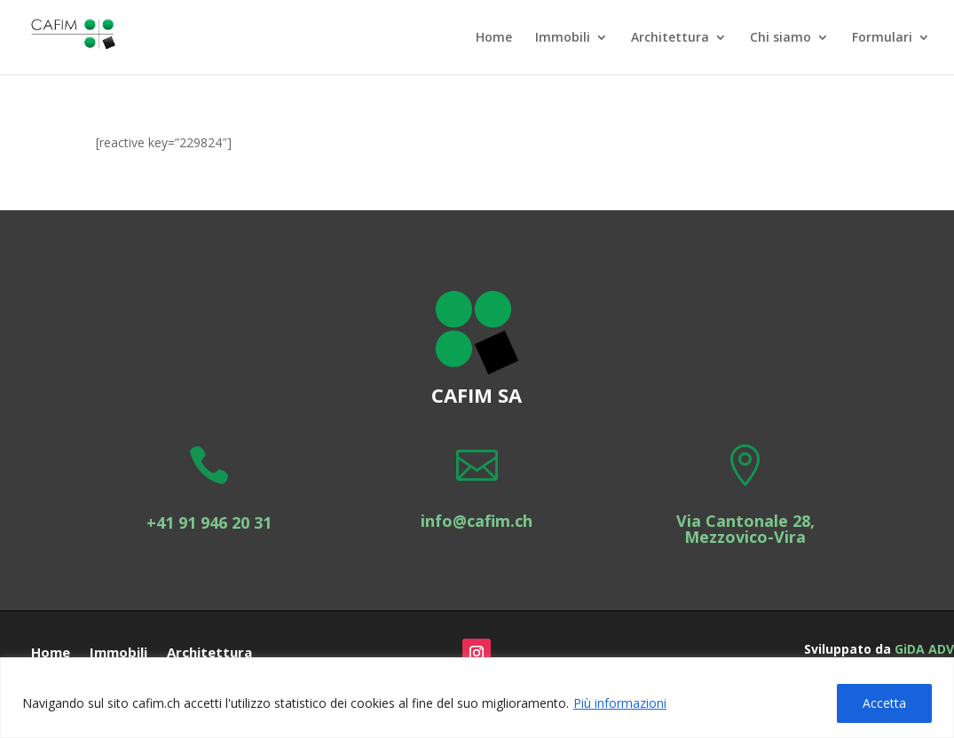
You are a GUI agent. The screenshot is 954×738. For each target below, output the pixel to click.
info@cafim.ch (476, 520)
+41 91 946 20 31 (209, 522)
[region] (477, 697)
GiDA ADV (924, 648)
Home (494, 38)
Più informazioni (619, 703)
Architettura (670, 38)
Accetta (884, 703)
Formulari (882, 38)
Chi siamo (780, 38)
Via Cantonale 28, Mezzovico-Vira (745, 528)
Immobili (562, 38)
